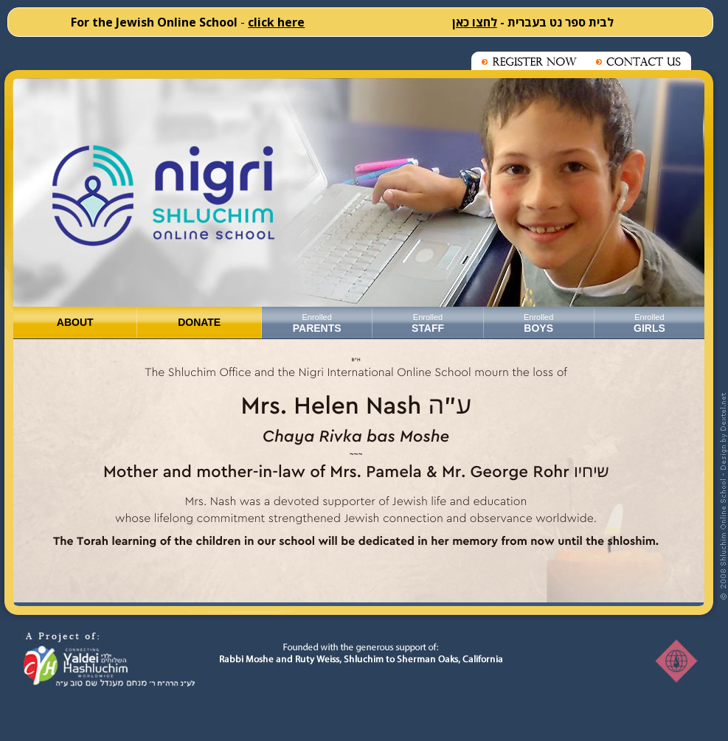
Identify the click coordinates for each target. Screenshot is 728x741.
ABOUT (75, 322)
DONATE (199, 322)
